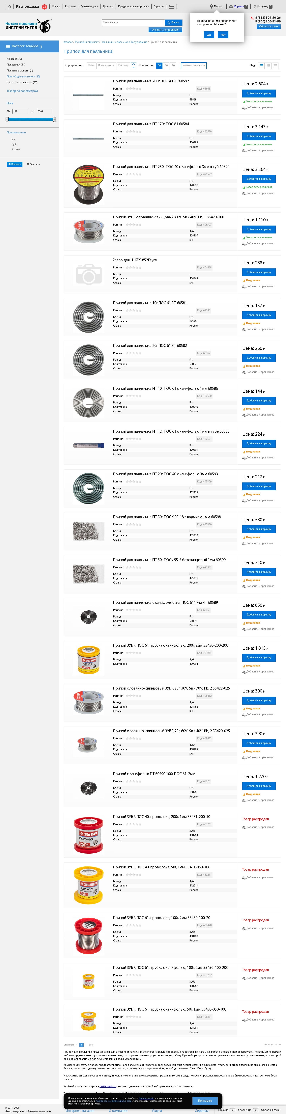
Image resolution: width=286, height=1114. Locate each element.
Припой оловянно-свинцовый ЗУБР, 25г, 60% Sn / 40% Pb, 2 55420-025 (171, 731)
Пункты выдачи (89, 6)
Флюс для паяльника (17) (22, 82)
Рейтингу (123, 65)
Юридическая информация (133, 6)
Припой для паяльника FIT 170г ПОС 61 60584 (151, 124)
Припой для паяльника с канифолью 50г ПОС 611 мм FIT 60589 (165, 603)
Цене (91, 65)
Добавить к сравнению (258, 107)
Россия (16, 149)
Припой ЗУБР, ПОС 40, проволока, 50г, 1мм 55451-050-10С (162, 867)
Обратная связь (268, 26)
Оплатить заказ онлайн (165, 29)
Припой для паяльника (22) (23, 76)
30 (159, 65)
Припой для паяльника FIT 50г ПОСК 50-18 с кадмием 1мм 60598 (167, 517)
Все (91, 1045)
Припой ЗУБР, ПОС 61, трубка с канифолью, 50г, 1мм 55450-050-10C (169, 1010)
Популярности (106, 65)
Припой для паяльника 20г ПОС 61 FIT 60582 (150, 346)
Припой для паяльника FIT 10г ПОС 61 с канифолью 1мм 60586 (165, 389)
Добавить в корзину (259, 93)
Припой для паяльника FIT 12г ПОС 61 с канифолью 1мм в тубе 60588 (171, 432)
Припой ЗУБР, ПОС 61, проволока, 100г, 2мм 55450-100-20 (161, 918)
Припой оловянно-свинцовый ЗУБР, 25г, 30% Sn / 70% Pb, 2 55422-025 (171, 689)
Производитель (16, 132)
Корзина (238, 6)
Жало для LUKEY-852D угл (135, 260)
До (32, 111)
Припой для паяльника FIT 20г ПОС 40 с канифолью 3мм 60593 (165, 474)
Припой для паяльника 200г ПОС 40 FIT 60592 (151, 81)
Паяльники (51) (16, 64)
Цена (10, 103)
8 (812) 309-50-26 (268, 17)
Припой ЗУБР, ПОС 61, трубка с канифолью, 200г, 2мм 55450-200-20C (170, 646)
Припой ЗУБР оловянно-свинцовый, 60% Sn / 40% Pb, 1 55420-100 (168, 217)
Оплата (56, 6)
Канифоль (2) (14, 58)
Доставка (108, 6)
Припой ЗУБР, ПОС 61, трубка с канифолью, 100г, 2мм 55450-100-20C (170, 968)
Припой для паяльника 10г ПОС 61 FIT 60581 (150, 303)
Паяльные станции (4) (20, 70)
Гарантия (159, 6)
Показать (15, 164)
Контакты (70, 6)
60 (166, 65)
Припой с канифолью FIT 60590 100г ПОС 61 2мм (154, 774)
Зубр (14, 144)
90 (173, 65)
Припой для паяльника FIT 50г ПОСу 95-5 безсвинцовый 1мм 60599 (169, 560)
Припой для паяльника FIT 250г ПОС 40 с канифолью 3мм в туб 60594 (171, 167)
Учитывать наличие (194, 65)
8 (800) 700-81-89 (268, 21)
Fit (13, 139)
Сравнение (244, 1110)
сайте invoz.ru (108, 1086)
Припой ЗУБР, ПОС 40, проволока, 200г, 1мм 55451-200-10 (161, 817)
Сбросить (33, 164)
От (8, 111)
